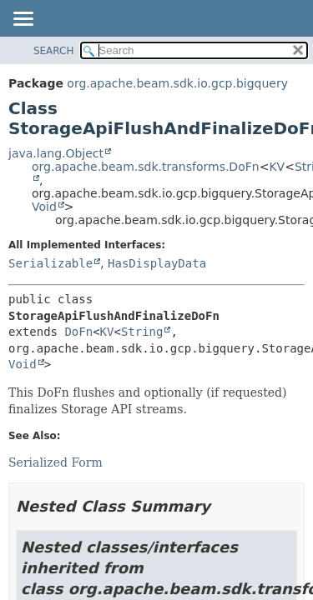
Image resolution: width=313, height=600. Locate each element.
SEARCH (53, 51)
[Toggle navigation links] (22, 20)
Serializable (50, 263)
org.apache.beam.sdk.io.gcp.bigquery (177, 83)
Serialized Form (55, 462)
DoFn (78, 331)
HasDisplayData (157, 263)
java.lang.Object (55, 153)
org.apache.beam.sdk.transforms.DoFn (146, 166)
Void (44, 206)
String (142, 331)
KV (277, 166)
